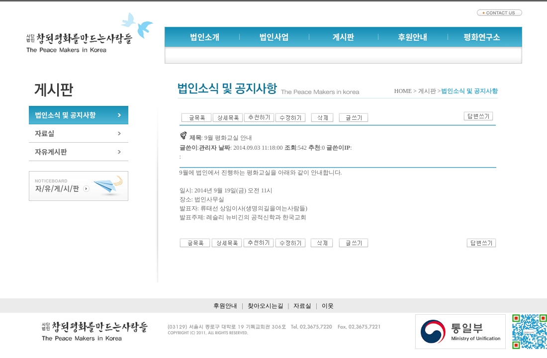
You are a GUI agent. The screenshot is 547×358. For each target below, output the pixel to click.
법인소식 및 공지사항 (65, 115)
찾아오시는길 (265, 305)
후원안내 (412, 37)
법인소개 (204, 37)
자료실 (44, 133)
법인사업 (274, 37)
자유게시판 (51, 152)
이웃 (328, 305)
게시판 (343, 37)
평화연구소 (481, 37)
